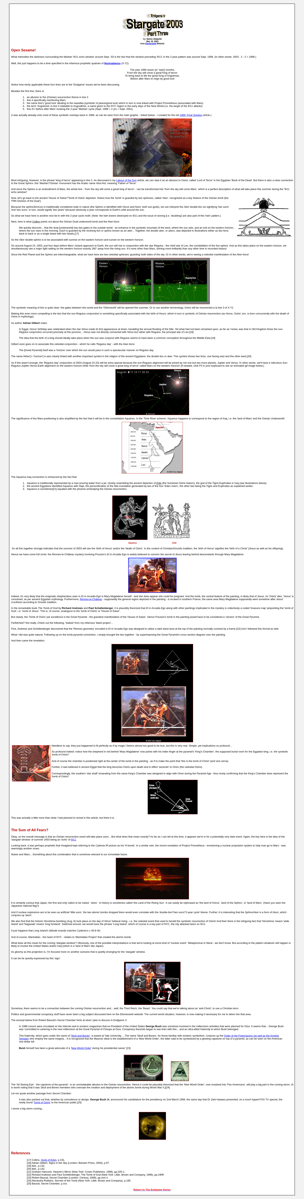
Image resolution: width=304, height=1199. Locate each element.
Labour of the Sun (126, 180)
